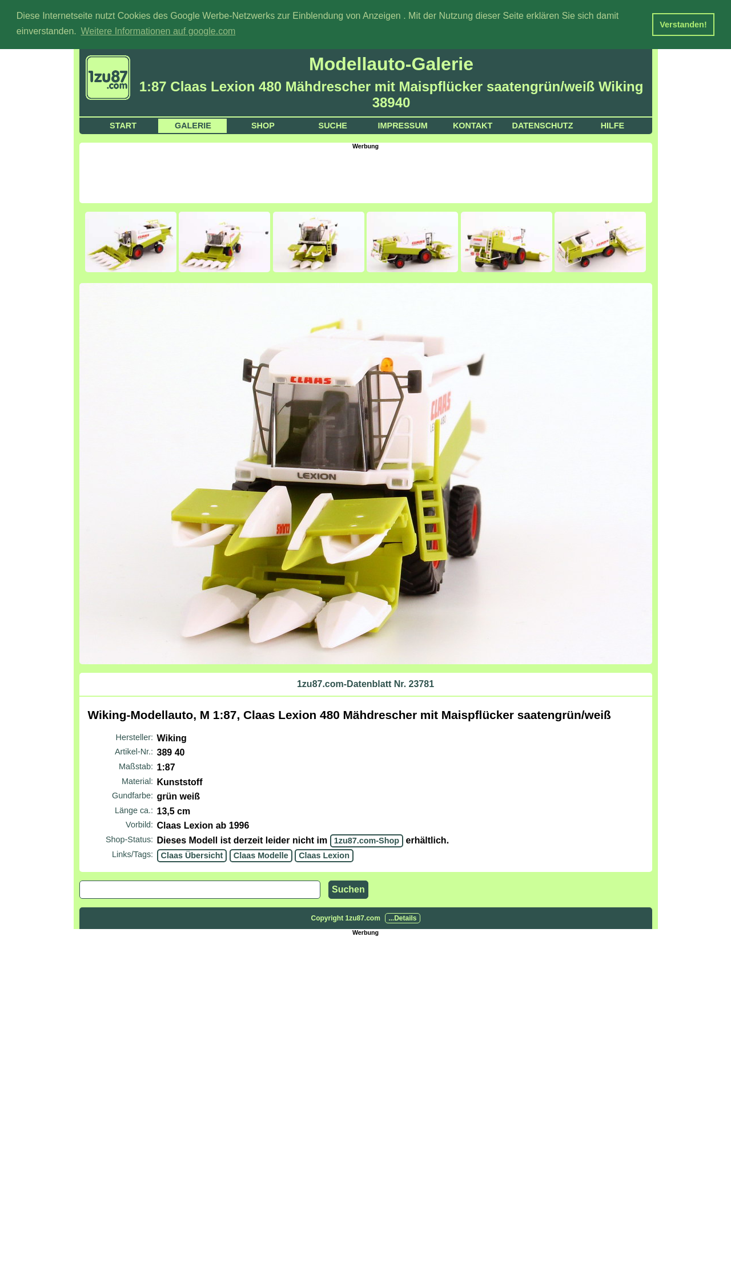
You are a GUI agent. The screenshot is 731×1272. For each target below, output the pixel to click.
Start (123, 124)
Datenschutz (542, 124)
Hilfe (613, 124)
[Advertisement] (365, 174)
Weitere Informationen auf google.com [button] (158, 31)
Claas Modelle (261, 854)
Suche (333, 124)
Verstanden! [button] (683, 24)
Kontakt (472, 124)
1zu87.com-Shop (366, 840)
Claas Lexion (324, 854)
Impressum (403, 124)
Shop (263, 124)
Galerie (193, 124)
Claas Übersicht (192, 854)
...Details (402, 918)
